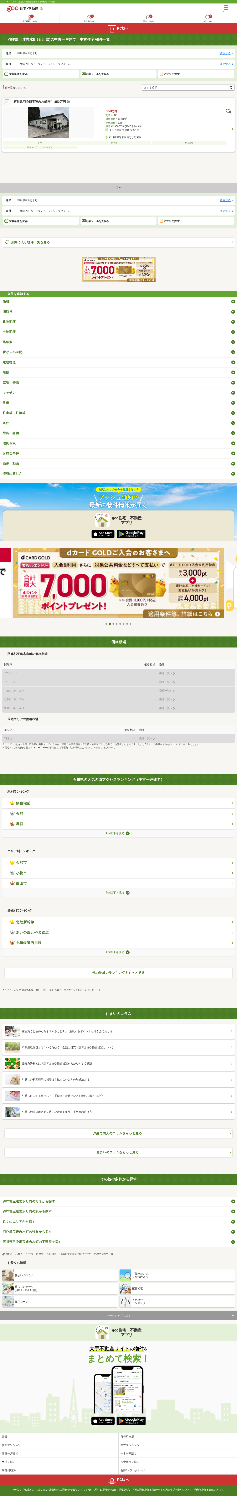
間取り (8, 312)
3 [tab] (113, 624)
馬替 (16, 824)
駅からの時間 (12, 352)
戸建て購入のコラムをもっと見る (117, 1133)
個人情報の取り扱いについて (177, 1489)
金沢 (16, 814)
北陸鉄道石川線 (26, 943)
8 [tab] (131, 624)
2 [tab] (110, 624)
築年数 (8, 342)
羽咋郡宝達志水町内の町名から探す (29, 1201)
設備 (6, 403)
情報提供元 (124, 1489)
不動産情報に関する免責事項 (146, 1489)
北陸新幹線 (22, 922)
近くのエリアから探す (19, 1221)
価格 (6, 301)
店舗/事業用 (9, 1470)
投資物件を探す (130, 1461)
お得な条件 (11, 453)
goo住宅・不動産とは (23, 1489)
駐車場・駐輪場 (14, 413)
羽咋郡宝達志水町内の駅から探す (27, 1211)
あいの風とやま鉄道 (29, 932)
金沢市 (18, 863)
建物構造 (9, 362)
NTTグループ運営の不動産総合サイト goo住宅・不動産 (31, 2)
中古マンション (130, 1445)
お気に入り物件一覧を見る (27, 242)
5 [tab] (120, 624)
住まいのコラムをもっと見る (117, 1152)
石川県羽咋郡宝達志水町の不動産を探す (32, 1242)
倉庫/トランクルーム (133, 1470)
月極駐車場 (127, 1436)
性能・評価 (11, 433)
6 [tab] (124, 624)
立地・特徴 (11, 382)
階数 (6, 372)
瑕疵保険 (9, 443)
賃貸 (4, 1436)
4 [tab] (117, 624)
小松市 (18, 873)
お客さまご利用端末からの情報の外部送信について (61, 1489)
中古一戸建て (129, 1453)
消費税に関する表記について (207, 1489)
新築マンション (11, 1445)
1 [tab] (106, 624)
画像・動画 (11, 463)
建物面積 (9, 322)
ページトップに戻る (118, 1315)
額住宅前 (20, 803)
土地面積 (9, 332)
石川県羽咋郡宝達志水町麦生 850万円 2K (41, 102)
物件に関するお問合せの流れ (102, 1489)
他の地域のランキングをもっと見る (118, 973)
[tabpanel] (118, 584)
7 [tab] (127, 624)
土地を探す (8, 1461)
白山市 (18, 883)
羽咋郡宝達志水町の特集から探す (27, 1232)
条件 (6, 423)
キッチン (9, 392)
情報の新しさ (12, 473)
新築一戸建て (10, 1453)
